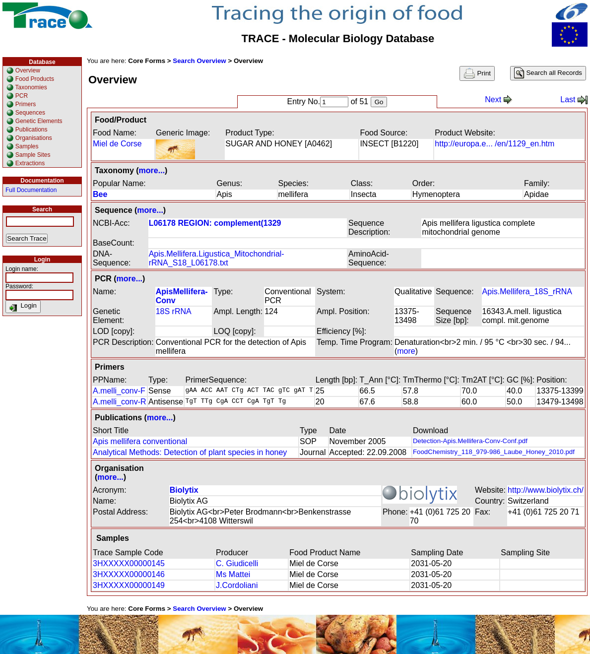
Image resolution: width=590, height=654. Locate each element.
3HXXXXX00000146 (129, 574)
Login (23, 307)
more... (152, 170)
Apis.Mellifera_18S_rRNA (527, 291)
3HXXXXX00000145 (129, 563)
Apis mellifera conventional (140, 441)
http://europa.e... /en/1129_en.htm (494, 143)
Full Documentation (31, 190)
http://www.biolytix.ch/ (546, 490)
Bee (100, 194)
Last (574, 99)
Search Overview (199, 61)
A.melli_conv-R (119, 401)
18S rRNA (174, 311)
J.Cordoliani (237, 585)
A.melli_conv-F (119, 391)
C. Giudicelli (237, 563)
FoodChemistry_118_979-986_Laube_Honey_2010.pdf (494, 452)
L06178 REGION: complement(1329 (215, 223)
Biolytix (184, 490)
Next (498, 99)
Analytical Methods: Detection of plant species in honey (190, 452)
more (406, 351)
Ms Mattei (233, 574)
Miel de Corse (117, 143)
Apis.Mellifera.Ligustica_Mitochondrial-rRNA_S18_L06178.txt (216, 258)
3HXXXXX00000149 (129, 585)
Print (477, 73)
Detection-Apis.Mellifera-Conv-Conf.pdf (470, 441)
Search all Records (548, 73)
